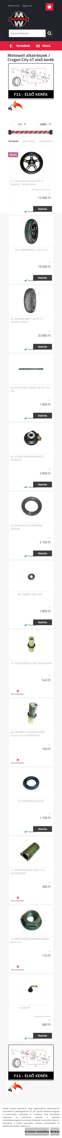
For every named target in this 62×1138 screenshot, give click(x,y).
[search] (49, 33)
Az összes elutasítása (37, 1131)
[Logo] (30, 19)
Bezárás (54, 1131)
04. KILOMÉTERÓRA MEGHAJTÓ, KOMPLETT (27, 458)
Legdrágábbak (46, 141)
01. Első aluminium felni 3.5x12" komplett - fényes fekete (27, 182)
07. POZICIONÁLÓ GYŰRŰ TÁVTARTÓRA (31, 663)
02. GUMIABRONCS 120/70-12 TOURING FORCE (26, 320)
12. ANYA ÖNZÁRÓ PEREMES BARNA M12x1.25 (29, 940)
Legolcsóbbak (28, 141)
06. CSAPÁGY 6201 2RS (30, 594)
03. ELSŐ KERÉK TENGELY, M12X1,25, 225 (30, 389)
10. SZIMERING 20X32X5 (31, 801)
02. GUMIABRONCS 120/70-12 (31, 250)
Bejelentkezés (14, 5)
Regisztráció (27, 5)
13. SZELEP (24, 1008)
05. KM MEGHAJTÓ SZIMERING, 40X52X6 (26, 527)
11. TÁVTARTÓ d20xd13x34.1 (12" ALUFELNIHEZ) (28, 871)
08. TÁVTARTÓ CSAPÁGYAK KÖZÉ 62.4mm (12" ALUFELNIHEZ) (27, 734)
